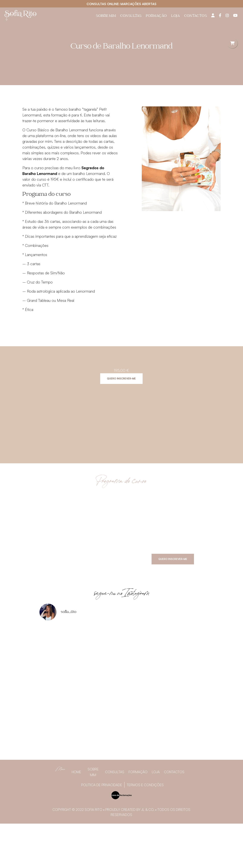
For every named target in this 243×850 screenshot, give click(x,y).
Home (76, 772)
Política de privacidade (101, 785)
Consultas (131, 16)
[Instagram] (227, 15)
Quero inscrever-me (121, 378)
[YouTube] (235, 15)
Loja (175, 16)
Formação (156, 16)
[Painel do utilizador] (213, 15)
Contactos (195, 16)
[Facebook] (220, 15)
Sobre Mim (106, 16)
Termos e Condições (145, 785)
